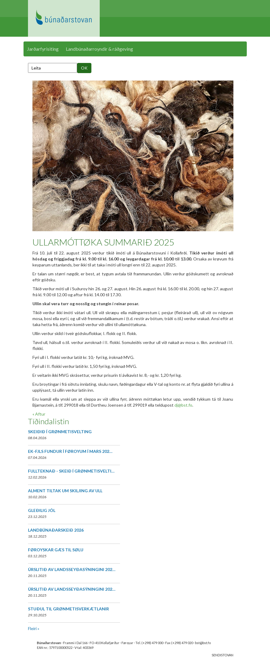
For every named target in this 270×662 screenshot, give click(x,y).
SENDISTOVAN (222, 655)
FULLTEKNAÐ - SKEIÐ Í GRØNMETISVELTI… (71, 470)
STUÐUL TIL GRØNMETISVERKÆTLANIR (68, 608)
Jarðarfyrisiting (43, 49)
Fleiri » (33, 628)
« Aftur (38, 413)
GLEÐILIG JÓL (41, 510)
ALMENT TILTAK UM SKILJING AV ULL (65, 490)
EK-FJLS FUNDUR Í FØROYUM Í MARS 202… (70, 451)
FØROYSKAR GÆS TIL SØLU (55, 549)
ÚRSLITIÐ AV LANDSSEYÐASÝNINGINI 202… (72, 569)
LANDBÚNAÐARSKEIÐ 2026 (56, 530)
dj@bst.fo (183, 405)
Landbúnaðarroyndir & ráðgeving (99, 49)
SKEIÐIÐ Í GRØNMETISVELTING (60, 431)
